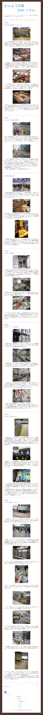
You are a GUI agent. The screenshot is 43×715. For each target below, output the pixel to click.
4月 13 (20, 700)
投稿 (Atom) (8, 686)
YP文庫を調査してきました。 (12, 502)
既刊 (14, 19)
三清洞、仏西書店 (9, 253)
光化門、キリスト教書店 (11, 327)
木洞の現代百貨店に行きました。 (13, 25)
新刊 (17, 19)
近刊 (10, 19)
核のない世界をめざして (11, 416)
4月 (18, 699)
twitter (34, 19)
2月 (18, 706)
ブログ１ (20, 19)
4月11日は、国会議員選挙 (11, 120)
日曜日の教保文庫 (9, 176)
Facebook (29, 19)
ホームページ (6, 19)
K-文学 (25, 19)
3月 (18, 705)
